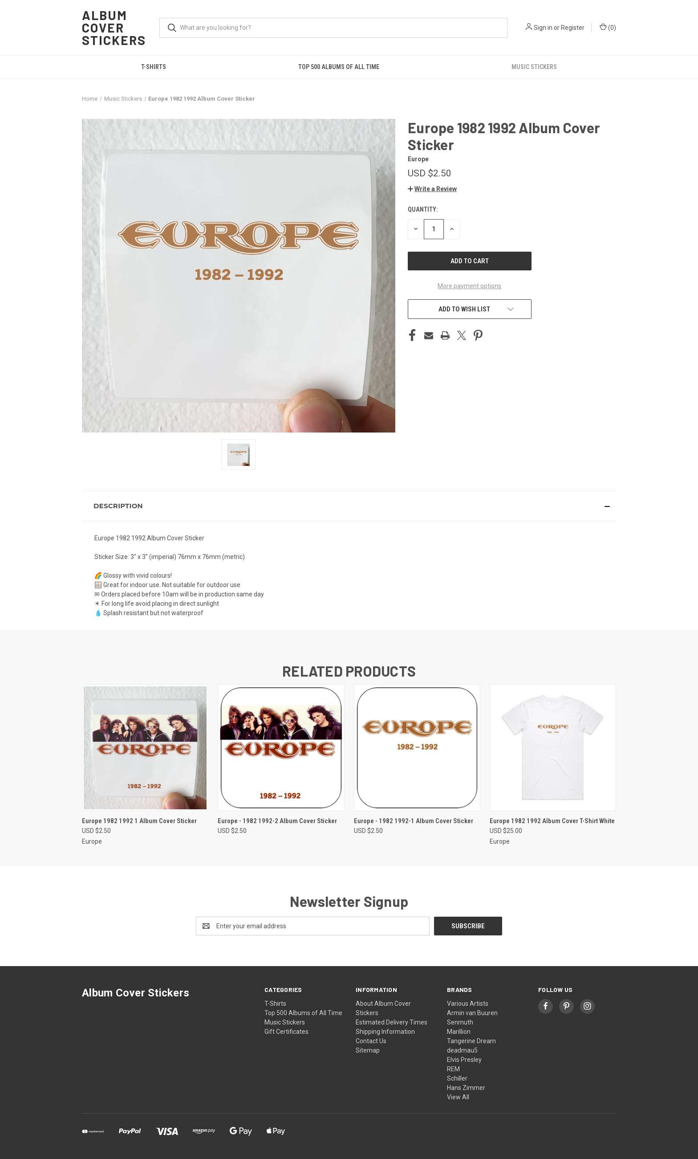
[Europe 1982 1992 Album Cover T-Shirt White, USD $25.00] (552, 747)
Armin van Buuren (472, 1012)
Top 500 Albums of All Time (338, 66)
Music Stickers (534, 66)
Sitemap (368, 1050)
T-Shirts (153, 66)
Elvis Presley (464, 1059)
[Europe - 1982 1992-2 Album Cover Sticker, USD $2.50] (280, 747)
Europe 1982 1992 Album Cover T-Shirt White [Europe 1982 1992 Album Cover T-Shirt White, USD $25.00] (552, 821)
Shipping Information (385, 1031)
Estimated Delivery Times (391, 1022)
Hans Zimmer (466, 1087)
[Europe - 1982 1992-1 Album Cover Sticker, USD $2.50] (417, 747)
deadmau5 (462, 1050)
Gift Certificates (286, 1031)
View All (458, 1097)
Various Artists (467, 1003)
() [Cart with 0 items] (608, 27)
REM (453, 1069)
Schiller (457, 1078)
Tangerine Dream (471, 1041)
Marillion (459, 1031)
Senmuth (460, 1022)
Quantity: (423, 209)
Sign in (543, 27)
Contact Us (371, 1041)
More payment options (469, 286)
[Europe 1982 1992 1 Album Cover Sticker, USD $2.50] (145, 747)
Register (572, 27)
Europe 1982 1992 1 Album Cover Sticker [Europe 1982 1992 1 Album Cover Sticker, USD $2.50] (139, 821)
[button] (432, 188)
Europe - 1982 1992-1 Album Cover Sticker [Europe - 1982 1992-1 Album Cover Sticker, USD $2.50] (413, 821)
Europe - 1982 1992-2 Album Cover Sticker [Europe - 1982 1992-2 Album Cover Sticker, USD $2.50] (277, 821)
